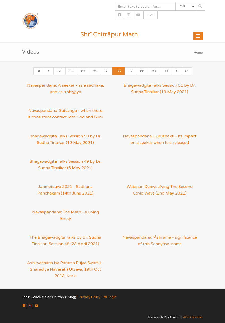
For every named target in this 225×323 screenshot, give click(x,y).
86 (119, 71)
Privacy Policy (89, 297)
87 (130, 71)
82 (71, 71)
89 (154, 71)
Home (198, 53)
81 (60, 71)
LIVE (150, 15)
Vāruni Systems (192, 317)
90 (166, 71)
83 (83, 71)
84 (95, 71)
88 (142, 71)
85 (107, 71)
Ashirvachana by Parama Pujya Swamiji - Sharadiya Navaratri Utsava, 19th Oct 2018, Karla (65, 269)
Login (110, 297)
